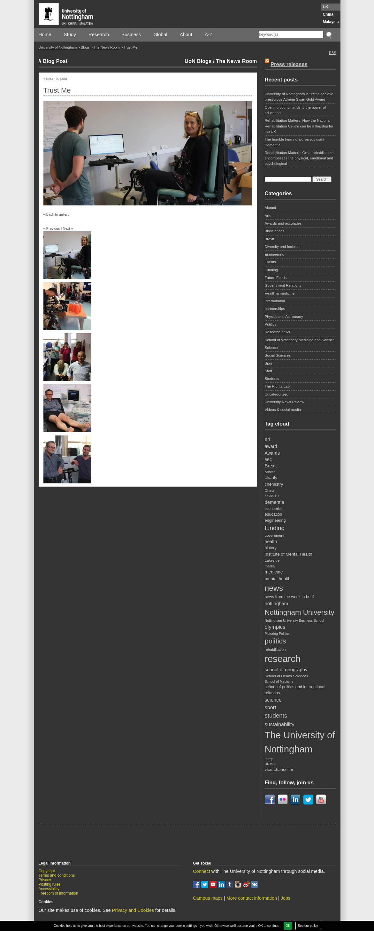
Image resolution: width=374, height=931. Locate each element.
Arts (268, 216)
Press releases (289, 64)
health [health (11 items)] (271, 541)
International (275, 301)
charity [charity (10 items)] (271, 477)
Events (270, 262)
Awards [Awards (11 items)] (272, 453)
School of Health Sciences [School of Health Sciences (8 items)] (286, 676)
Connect (201, 871)
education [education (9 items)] (273, 514)
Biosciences (275, 231)
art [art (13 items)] (268, 439)
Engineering (275, 254)
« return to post (55, 79)
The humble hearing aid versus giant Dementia (294, 142)
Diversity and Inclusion (283, 247)
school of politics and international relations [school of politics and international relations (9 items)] (295, 690)
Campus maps (208, 898)
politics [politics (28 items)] (275, 641)
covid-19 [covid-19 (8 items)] (272, 496)
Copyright (47, 871)
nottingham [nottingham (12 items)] (276, 603)
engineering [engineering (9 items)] (275, 520)
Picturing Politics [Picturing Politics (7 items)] (277, 633)
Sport (269, 363)
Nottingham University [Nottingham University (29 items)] (299, 612)
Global (160, 34)
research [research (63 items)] (283, 659)
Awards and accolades (283, 223)
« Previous (51, 228)
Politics (271, 324)
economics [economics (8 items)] (274, 508)
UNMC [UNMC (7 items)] (270, 764)
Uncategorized (276, 394)
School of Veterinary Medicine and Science (300, 340)
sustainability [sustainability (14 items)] (279, 724)
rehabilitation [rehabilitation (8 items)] (275, 649)
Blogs (85, 47)
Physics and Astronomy (284, 317)
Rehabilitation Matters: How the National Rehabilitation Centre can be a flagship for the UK (299, 126)
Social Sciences (278, 355)
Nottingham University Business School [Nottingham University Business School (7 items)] (294, 620)
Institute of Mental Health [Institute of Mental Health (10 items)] (288, 554)
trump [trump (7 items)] (269, 759)
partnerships (275, 309)
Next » (68, 228)
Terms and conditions (57, 875)
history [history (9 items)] (271, 548)
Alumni (270, 208)
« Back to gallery (56, 214)
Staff (268, 371)
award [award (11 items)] (271, 446)
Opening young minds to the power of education (295, 110)
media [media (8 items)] (270, 566)
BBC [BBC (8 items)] (268, 460)
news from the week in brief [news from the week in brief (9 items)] (289, 597)
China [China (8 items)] (269, 490)
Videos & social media (283, 410)
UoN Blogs (198, 61)
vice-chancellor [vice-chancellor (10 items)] (279, 769)
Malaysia (331, 21)
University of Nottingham (58, 47)
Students (272, 379)
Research (98, 34)
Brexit (269, 239)
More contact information (251, 898)
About (186, 34)
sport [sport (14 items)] (270, 707)
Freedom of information (58, 893)
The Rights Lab (277, 386)
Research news (277, 332)
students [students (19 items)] (276, 715)
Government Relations (283, 285)
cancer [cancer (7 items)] (270, 472)
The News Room (107, 47)
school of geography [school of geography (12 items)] (286, 669)
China (328, 14)
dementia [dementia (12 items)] (274, 502)
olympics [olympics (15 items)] (275, 627)
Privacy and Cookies (133, 910)
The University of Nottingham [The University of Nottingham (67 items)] (300, 742)
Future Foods (276, 278)
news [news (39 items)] (274, 588)
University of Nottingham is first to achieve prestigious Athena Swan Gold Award (299, 96)
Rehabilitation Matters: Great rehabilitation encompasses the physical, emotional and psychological (299, 158)
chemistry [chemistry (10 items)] (274, 484)
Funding (271, 270)
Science (271, 348)
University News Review (284, 402)
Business (131, 34)
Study (70, 34)
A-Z (208, 34)
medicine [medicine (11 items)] (274, 571)
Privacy (45, 880)
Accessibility (49, 889)
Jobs (285, 898)
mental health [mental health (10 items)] (278, 578)
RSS (332, 53)
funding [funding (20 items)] (275, 528)
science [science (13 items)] (273, 700)
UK (325, 7)
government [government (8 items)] (275, 535)
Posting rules (50, 884)
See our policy (308, 925)
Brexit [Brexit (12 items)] (271, 465)
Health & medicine (280, 293)
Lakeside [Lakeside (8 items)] (272, 560)
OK (288, 925)
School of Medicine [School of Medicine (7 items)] (279, 681)
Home (45, 34)
